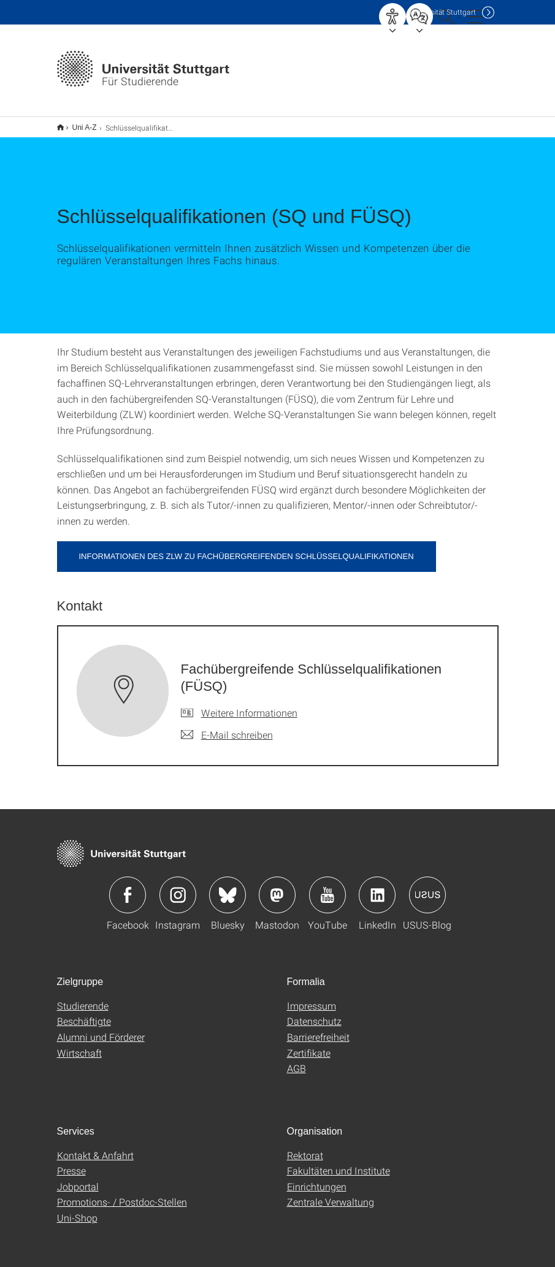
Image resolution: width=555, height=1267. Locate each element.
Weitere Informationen (249, 704)
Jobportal (78, 1178)
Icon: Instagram (177, 887)
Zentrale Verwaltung (330, 1193)
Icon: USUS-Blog (427, 887)
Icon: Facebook (127, 887)
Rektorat (305, 1147)
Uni (443, 12)
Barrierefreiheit (318, 1028)
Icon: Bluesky (227, 887)
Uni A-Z (78, 123)
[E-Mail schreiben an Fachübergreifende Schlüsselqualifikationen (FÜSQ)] (227, 727)
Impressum (311, 997)
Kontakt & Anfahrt (95, 1147)
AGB (296, 1060)
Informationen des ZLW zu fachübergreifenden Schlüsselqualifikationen (246, 548)
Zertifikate (309, 1044)
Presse (71, 1162)
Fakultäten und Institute (338, 1162)
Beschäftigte (84, 1012)
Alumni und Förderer (101, 1028)
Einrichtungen (316, 1178)
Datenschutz (314, 1012)
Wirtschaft (79, 1044)
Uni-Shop (77, 1209)
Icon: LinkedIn (377, 887)
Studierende (83, 997)
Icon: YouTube (327, 887)
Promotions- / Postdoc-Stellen (122, 1193)
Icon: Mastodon (277, 887)
